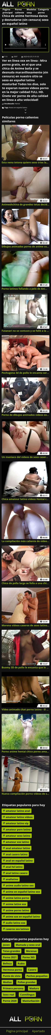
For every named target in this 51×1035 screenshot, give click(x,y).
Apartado (38, 1031)
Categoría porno (43, 11)
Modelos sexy (31, 11)
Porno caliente (19, 11)
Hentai (17, 103)
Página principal (8, 11)
